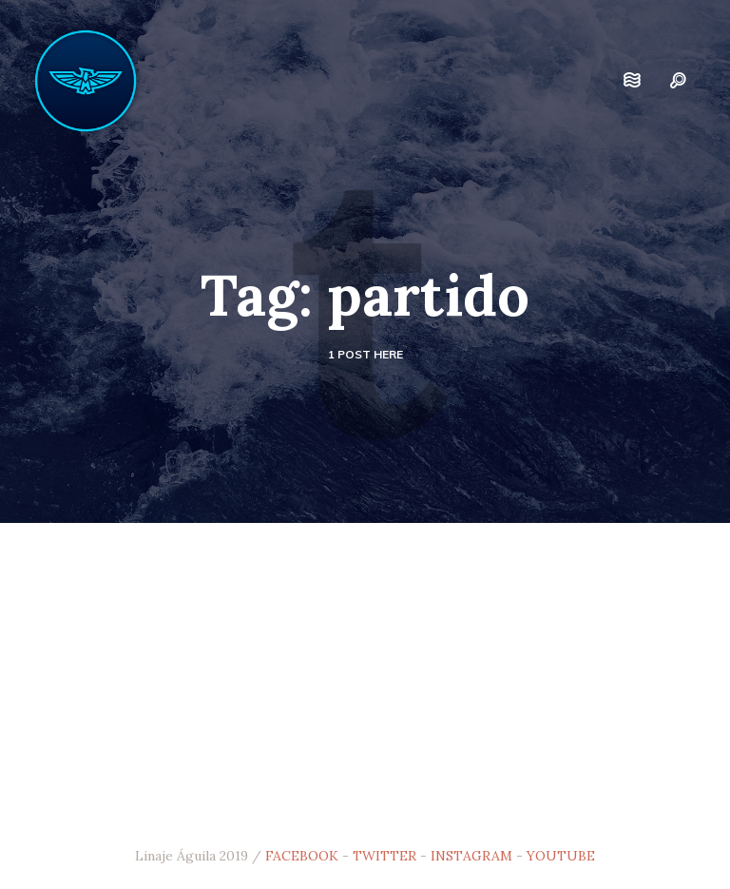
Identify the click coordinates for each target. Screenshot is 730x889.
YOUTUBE (561, 855)
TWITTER (384, 855)
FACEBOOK (301, 855)
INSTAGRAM (471, 855)
